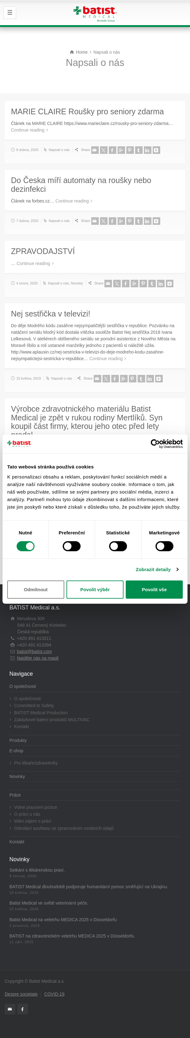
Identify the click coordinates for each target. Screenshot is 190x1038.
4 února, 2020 (27, 283)
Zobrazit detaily (153, 569)
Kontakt (21, 726)
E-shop (16, 750)
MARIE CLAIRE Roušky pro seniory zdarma (87, 111)
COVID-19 (54, 994)
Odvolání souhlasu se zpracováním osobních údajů (64, 828)
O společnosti (22, 686)
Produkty (18, 740)
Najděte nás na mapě (38, 658)
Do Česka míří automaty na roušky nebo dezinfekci (81, 184)
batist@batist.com (34, 651)
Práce (15, 794)
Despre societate (21, 994)
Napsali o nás (59, 150)
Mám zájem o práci (32, 821)
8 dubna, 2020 (27, 150)
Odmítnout (36, 589)
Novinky (77, 283)
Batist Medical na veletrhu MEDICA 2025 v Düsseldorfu (63, 919)
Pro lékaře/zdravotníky (36, 762)
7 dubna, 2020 (27, 221)
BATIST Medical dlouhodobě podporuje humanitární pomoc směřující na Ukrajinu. (88, 886)
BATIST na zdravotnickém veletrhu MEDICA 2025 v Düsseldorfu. (72, 935)
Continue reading (28, 129)
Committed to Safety (34, 705)
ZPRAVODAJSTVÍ (43, 251)
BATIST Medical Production (41, 712)
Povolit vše (154, 589)
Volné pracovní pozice (35, 807)
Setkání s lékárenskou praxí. (37, 870)
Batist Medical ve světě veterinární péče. (48, 903)
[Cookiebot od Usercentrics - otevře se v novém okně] (155, 444)
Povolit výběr (95, 589)
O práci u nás (27, 814)
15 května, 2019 (28, 378)
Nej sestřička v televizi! (50, 313)
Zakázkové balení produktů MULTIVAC (52, 719)
